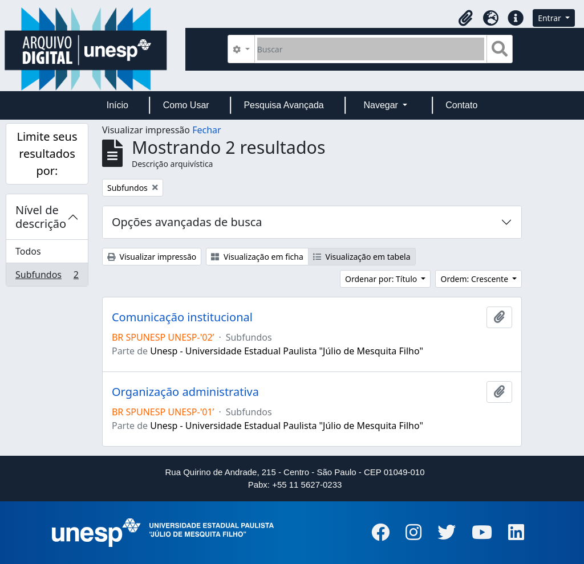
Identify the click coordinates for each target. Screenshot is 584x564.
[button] (465, 18)
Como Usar (186, 105)
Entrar (550, 18)
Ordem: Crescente (475, 278)
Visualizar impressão (151, 256)
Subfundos (47, 277)
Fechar (206, 130)
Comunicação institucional (182, 317)
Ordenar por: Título (382, 278)
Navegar (381, 105)
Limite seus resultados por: (47, 153)
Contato (461, 105)
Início (117, 105)
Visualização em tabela (362, 256)
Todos (28, 251)
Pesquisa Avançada (283, 105)
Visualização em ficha (257, 256)
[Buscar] (371, 49)
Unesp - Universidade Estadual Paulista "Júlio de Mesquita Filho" (286, 351)
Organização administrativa (185, 392)
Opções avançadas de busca (187, 222)
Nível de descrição (40, 216)
